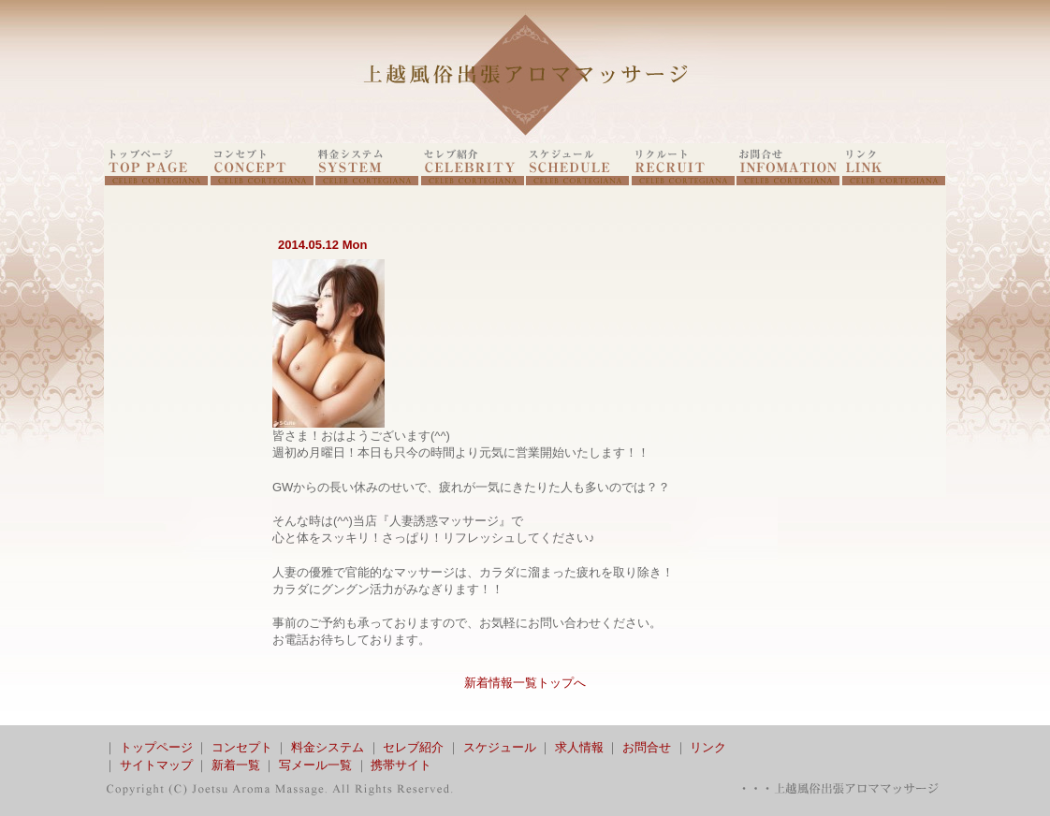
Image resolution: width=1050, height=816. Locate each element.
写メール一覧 (315, 765)
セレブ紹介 (413, 747)
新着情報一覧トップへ (525, 683)
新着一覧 (235, 765)
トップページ (156, 747)
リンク (708, 747)
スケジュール (499, 747)
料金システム (327, 747)
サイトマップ (156, 765)
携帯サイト (401, 765)
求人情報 (579, 747)
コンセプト (241, 747)
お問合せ (646, 747)
